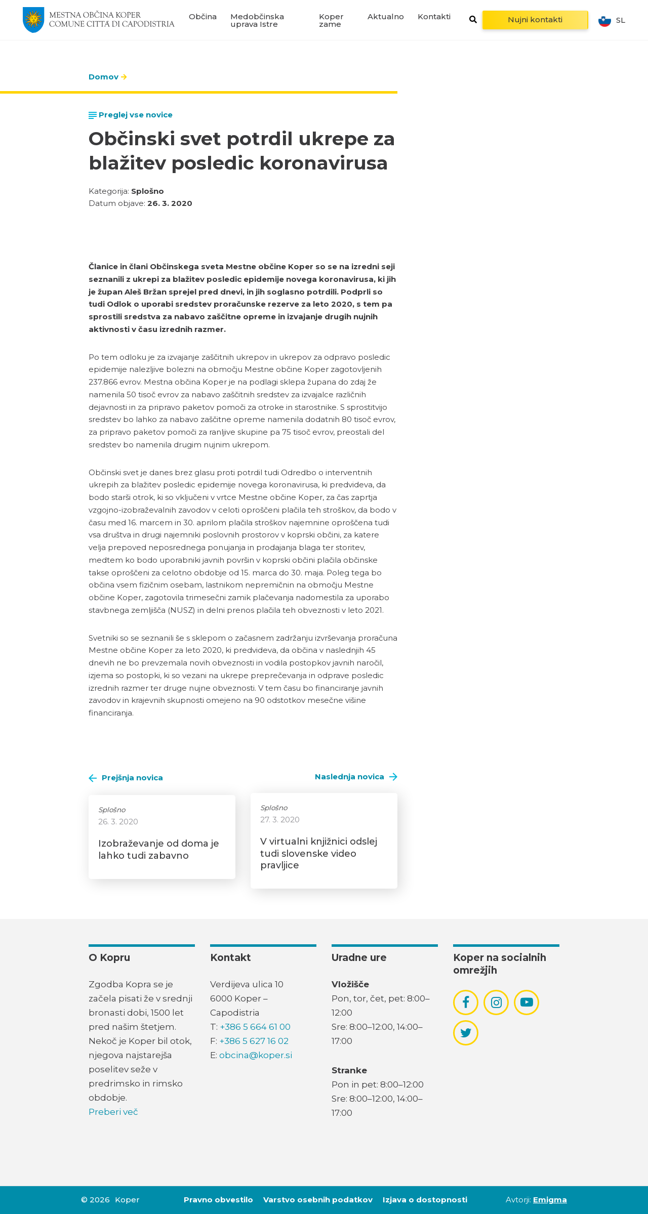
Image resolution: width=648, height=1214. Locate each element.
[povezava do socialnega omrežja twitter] (466, 1032)
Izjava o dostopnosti (425, 1199)
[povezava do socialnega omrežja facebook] (465, 1002)
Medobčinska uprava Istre (257, 20)
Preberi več (113, 1112)
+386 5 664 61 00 (255, 1027)
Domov (103, 76)
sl (611, 20)
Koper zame (331, 20)
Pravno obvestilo (218, 1199)
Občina (203, 16)
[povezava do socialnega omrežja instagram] (496, 1002)
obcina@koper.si (255, 1055)
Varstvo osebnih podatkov (318, 1199)
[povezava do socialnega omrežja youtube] (526, 1002)
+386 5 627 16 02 (254, 1041)
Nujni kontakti (535, 19)
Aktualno (386, 16)
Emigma (550, 1199)
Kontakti (434, 16)
